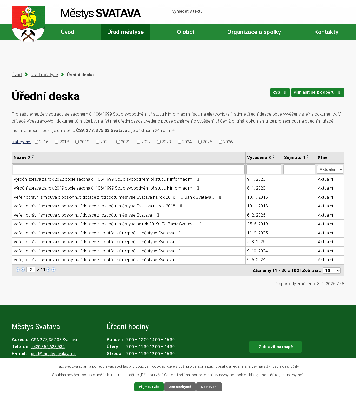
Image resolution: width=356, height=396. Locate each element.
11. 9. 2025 (257, 232)
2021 (125, 141)
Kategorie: (21, 141)
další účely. (290, 366)
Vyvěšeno (259, 157)
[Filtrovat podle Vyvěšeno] (263, 169)
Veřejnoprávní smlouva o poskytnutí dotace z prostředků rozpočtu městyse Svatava (98, 232)
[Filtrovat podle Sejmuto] (299, 169)
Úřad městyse (125, 32)
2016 (43, 141)
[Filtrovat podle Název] (129, 169)
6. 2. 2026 (256, 214)
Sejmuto (294, 157)
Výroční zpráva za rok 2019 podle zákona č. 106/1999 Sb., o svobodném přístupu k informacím (107, 188)
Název (22, 157)
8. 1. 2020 (256, 188)
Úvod (67, 32)
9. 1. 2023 (256, 179)
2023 (166, 141)
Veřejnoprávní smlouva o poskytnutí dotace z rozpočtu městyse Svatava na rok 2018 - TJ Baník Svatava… (118, 196)
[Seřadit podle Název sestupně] (33, 157)
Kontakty (326, 32)
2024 (187, 141)
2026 (228, 141)
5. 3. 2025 (256, 241)
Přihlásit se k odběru (317, 93)
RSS (276, 93)
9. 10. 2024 (257, 250)
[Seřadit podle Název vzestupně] (33, 155)
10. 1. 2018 (257, 196)
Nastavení (209, 387)
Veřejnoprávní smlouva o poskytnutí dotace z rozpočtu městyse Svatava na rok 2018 (99, 206)
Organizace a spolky (254, 32)
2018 (64, 141)
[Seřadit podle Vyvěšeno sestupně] (274, 157)
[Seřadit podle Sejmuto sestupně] (308, 157)
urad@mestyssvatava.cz (53, 353)
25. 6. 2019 (257, 223)
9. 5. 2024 (256, 259)
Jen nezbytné (180, 387)
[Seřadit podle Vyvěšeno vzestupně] (274, 155)
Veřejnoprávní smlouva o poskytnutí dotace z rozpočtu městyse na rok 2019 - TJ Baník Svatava (108, 223)
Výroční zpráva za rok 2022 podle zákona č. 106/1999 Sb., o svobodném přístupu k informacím (107, 179)
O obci (185, 32)
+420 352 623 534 (48, 346)
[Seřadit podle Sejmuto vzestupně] (308, 155)
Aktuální (325, 179)
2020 (105, 141)
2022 (146, 141)
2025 (207, 141)
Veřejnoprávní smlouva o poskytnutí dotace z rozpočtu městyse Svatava (87, 214)
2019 (84, 141)
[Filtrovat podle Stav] (330, 168)
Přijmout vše (148, 387)
